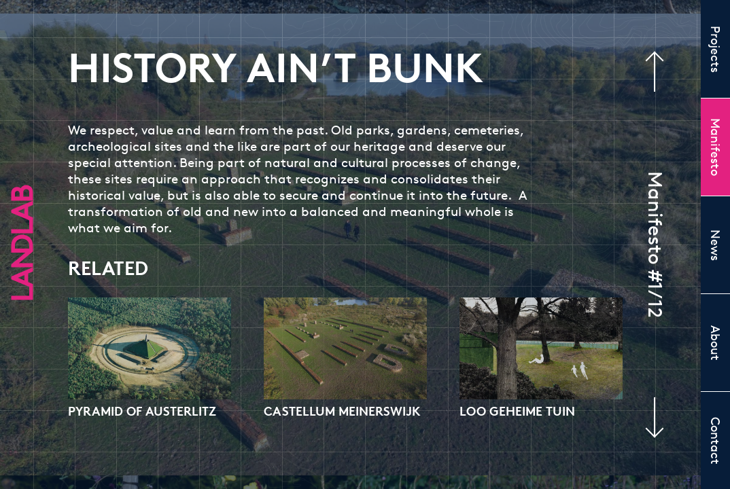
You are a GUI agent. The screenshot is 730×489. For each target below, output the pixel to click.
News (715, 245)
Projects (715, 49)
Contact (715, 441)
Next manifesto (647, 417)
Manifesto (715, 147)
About (715, 343)
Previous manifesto (662, 71)
